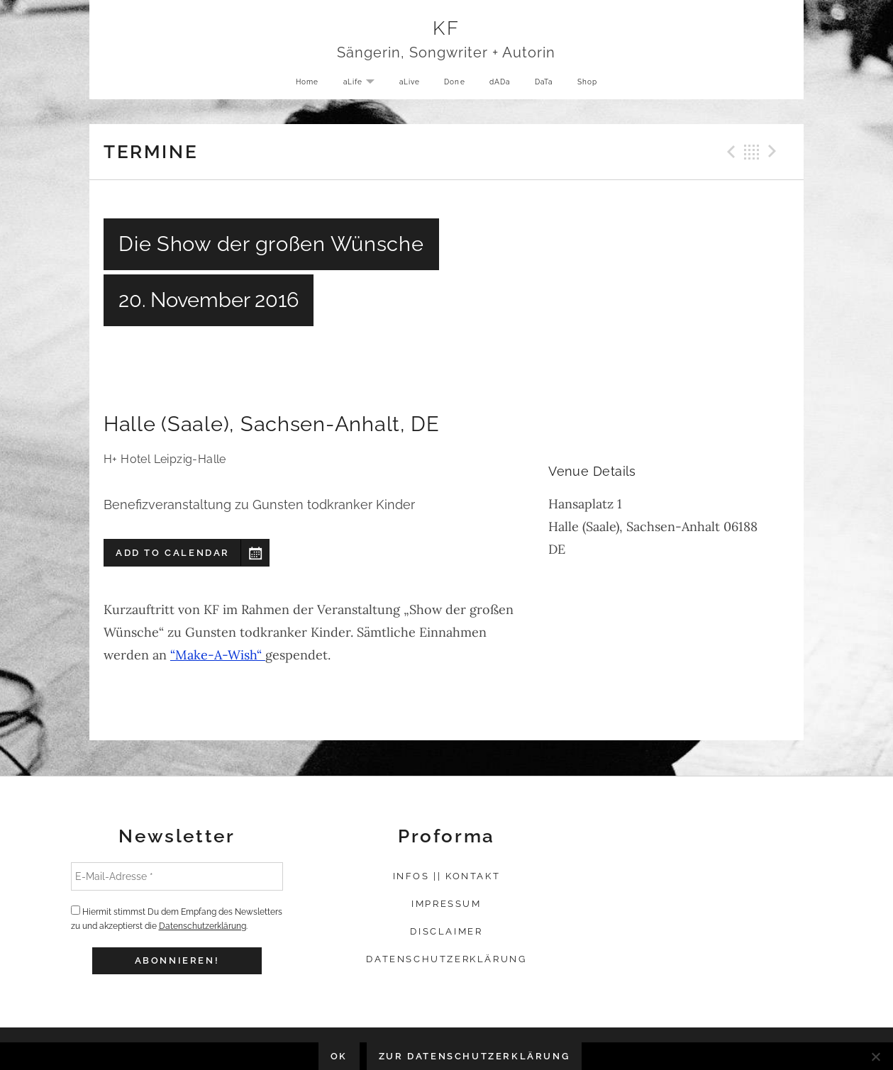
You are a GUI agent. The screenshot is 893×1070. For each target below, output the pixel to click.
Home (297, 84)
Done (454, 84)
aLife (358, 85)
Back (752, 152)
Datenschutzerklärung (202, 926)
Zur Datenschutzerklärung (474, 1056)
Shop (596, 84)
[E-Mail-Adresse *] (177, 876)
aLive (405, 84)
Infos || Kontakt (447, 876)
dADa (501, 84)
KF (446, 29)
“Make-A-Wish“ (217, 655)
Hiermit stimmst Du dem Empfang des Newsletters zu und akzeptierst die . (176, 918)
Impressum (446, 903)
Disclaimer (446, 931)
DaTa (549, 84)
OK (339, 1056)
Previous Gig (729, 152)
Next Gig (774, 152)
